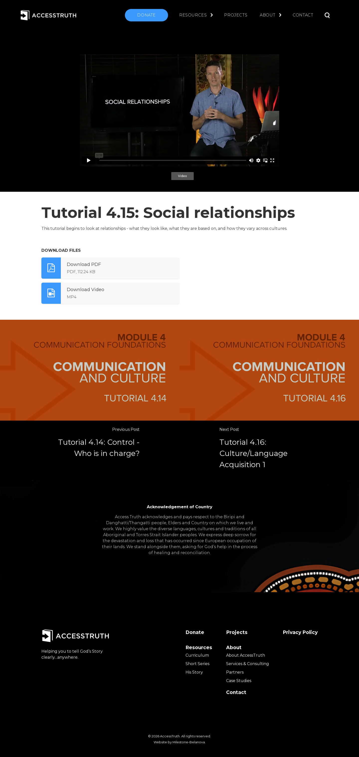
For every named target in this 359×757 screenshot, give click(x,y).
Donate (146, 15)
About (267, 15)
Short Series (197, 663)
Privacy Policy (300, 632)
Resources (193, 15)
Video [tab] (182, 176)
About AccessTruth (245, 655)
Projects (235, 15)
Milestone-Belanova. (189, 742)
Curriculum (197, 655)
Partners (235, 672)
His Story (194, 672)
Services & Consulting (247, 663)
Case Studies (238, 680)
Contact (303, 15)
